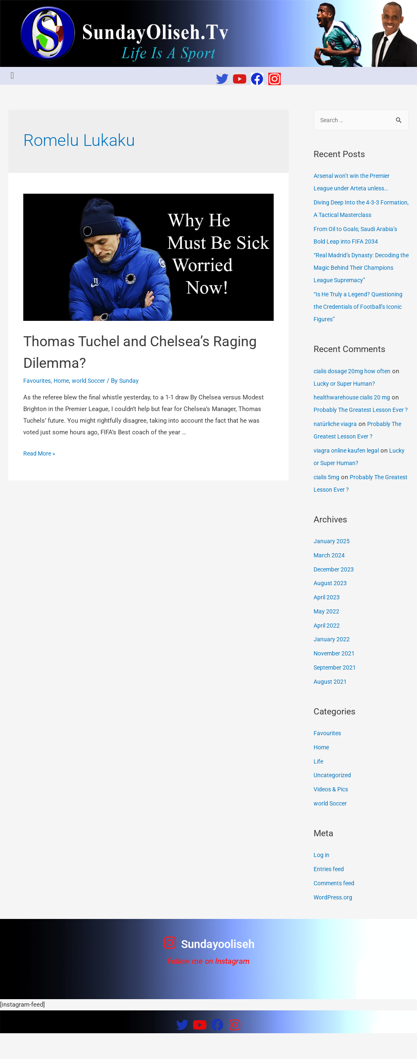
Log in (322, 880)
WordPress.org (334, 923)
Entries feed (330, 895)
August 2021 (331, 707)
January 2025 (332, 567)
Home (63, 380)
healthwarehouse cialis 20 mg (355, 410)
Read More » (40, 453)
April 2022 (327, 651)
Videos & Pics (333, 815)
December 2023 (335, 595)
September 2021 (336, 693)
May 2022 (327, 637)
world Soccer (93, 380)
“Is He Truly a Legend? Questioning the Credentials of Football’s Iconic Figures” (356, 320)
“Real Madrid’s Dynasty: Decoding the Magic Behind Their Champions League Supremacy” (360, 281)
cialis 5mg (328, 503)
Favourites (37, 380)
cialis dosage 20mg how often (355, 384)
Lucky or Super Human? (346, 397)
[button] (12, 76)
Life (319, 787)
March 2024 (330, 581)
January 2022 (332, 665)
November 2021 (335, 679)
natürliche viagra (336, 449)
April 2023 (327, 623)
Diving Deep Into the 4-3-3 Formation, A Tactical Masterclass (349, 215)
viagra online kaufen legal (349, 476)
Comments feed (336, 909)
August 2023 (331, 609)
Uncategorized (333, 801)
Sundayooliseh (218, 969)
